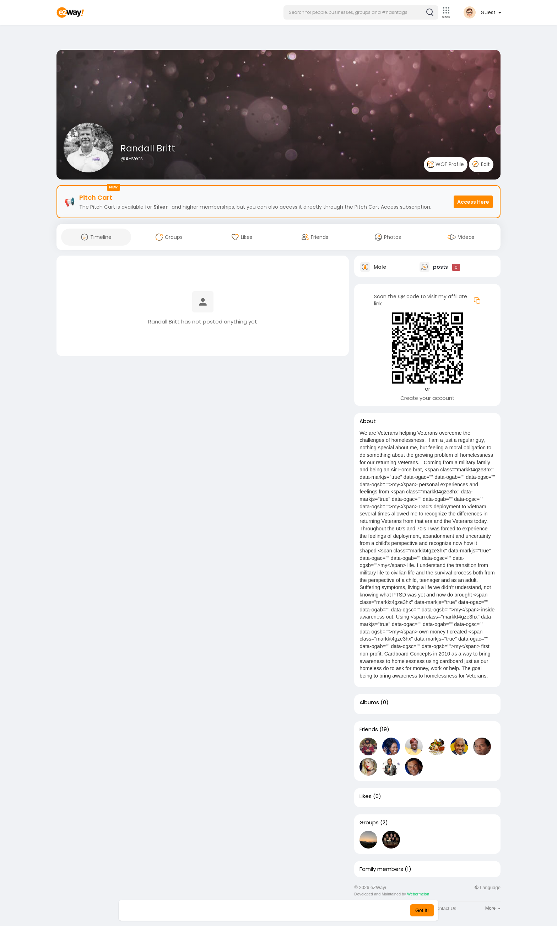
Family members (381, 869)
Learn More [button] (315, 910)
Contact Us (444, 908)
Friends (368, 729)
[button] (360, 12)
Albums (369, 702)
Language (487, 887)
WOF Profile (445, 164)
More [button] (493, 908)
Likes (365, 796)
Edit (481, 164)
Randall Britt (147, 148)
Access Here (473, 201)
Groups (369, 822)
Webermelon (418, 894)
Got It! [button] (422, 910)
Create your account (427, 398)
